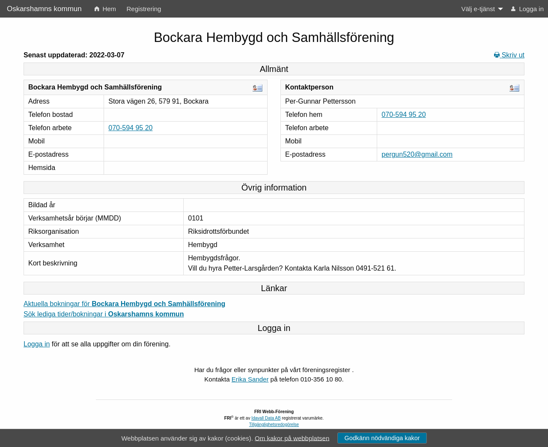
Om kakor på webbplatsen (292, 437)
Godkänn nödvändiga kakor (382, 438)
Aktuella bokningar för (124, 303)
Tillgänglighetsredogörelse (274, 424)
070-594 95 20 (130, 127)
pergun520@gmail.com (417, 154)
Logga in (37, 344)
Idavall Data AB (265, 418)
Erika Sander (250, 379)
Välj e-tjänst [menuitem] (477, 8)
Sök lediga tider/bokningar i (104, 314)
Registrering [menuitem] (144, 8)
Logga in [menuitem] (527, 8)
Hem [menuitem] (105, 8)
